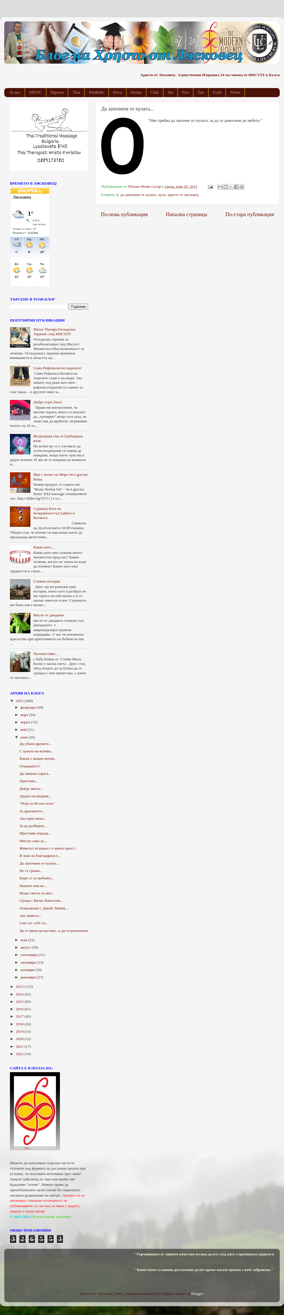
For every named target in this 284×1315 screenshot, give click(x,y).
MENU (35, 92)
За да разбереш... (33, 826)
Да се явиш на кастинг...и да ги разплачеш (54, 930)
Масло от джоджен (48, 615)
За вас (15, 92)
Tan (201, 92)
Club (155, 92)
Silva (117, 92)
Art (170, 92)
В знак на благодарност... (40, 855)
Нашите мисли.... (33, 886)
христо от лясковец (183, 195)
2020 (20, 1039)
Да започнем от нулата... (39, 863)
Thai (76, 92)
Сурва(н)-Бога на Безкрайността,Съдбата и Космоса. (53, 513)
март (24, 715)
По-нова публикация (124, 214)
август (26, 947)
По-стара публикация (249, 214)
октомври (28, 962)
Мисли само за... (33, 841)
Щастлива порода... (35, 833)
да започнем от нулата (138, 195)
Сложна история (46, 581)
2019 (20, 1031)
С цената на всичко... (37, 751)
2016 (20, 1009)
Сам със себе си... (34, 923)
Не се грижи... (31, 871)
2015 (20, 1001)
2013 (20, 986)
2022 (20, 1054)
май (24, 729)
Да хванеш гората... (35, 773)
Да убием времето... (36, 744)
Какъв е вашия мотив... (38, 758)
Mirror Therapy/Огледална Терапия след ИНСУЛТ (54, 331)
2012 (20, 701)
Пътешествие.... (46, 654)
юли (24, 940)
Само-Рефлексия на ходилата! (57, 368)
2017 (20, 1016)
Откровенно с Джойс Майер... (44, 908)
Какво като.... (44, 547)
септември (29, 955)
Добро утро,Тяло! (47, 402)
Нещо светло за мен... (37, 893)
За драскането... (32, 811)
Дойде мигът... (31, 788)
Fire (185, 92)
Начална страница (186, 214)
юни (24, 737)
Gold (217, 92)
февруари (28, 707)
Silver (235, 92)
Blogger (197, 1293)
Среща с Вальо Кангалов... (41, 900)
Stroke (136, 92)
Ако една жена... (33, 818)
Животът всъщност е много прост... (48, 848)
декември (28, 977)
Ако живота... (30, 915)
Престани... (29, 781)
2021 (20, 1046)
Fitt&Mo (96, 92)
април (25, 722)
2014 (20, 994)
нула (162, 195)
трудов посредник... (36, 796)
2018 (20, 1024)
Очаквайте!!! (30, 766)
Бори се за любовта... (37, 878)
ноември (27, 970)
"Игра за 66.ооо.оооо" (37, 803)
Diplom (57, 92)
